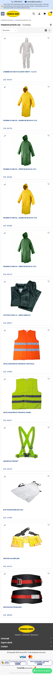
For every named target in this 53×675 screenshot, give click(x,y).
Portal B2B (20, 668)
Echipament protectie (7, 20)
